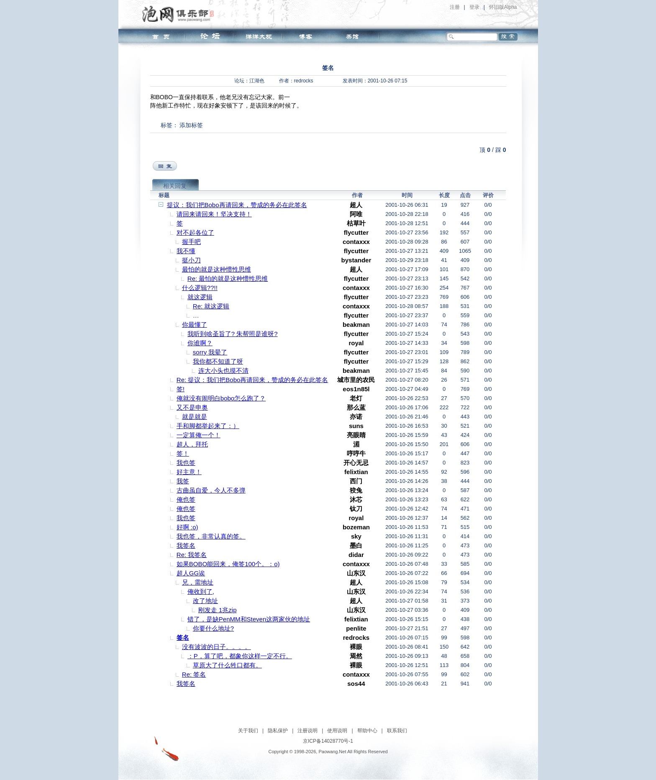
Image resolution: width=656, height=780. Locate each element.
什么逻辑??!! (200, 287)
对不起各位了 (195, 232)
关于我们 (248, 731)
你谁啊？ (200, 342)
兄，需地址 (197, 582)
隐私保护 (278, 731)
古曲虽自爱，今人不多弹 (211, 490)
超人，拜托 (192, 444)
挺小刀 (191, 260)
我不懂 (186, 250)
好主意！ (189, 471)
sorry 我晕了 (210, 352)
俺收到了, (200, 591)
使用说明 (337, 731)
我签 (183, 481)
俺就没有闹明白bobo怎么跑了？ (221, 398)
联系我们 (397, 731)
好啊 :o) (187, 527)
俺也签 (186, 499)
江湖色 (256, 81)
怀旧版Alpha (503, 7)
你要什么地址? (213, 628)
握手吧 (191, 241)
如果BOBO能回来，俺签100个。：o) (228, 563)
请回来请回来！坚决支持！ (214, 214)
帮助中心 (367, 731)
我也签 (186, 462)
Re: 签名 (194, 674)
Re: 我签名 (192, 554)
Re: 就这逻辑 (211, 306)
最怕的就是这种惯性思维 (216, 269)
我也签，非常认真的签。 (211, 536)
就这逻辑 (200, 296)
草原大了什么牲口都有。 (227, 665)
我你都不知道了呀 (218, 361)
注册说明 (307, 731)
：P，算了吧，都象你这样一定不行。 (239, 655)
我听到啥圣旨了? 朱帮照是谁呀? (232, 333)
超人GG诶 (191, 573)
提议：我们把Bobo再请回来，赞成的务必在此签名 (237, 204)
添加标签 (191, 125)
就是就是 (194, 416)
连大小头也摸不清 (223, 370)
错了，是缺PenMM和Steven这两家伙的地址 (248, 619)
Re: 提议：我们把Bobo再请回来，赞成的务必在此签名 (252, 379)
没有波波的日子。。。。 (216, 646)
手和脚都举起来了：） (208, 425)
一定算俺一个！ (198, 435)
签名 (183, 637)
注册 (455, 7)
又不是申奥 (192, 407)
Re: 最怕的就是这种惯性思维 (227, 278)
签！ (183, 453)
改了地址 (205, 600)
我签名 (186, 545)
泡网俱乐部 (180, 13)
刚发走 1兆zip (217, 609)
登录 (474, 7)
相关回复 (175, 185)
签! (180, 389)
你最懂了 (194, 324)
